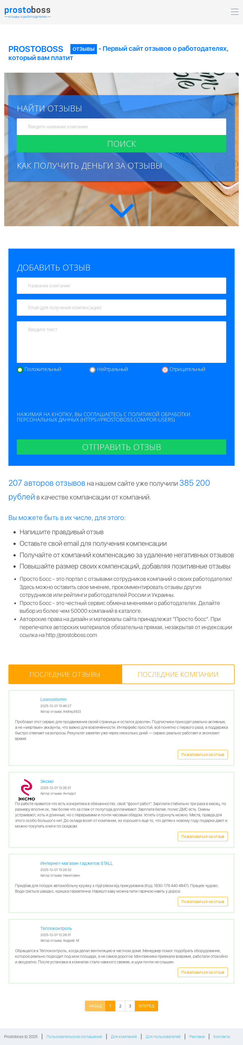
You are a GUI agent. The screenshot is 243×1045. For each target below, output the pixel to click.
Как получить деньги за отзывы (89, 165)
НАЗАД (95, 1006)
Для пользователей (163, 1036)
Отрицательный (187, 369)
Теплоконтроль (56, 928)
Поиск (121, 143)
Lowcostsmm (53, 699)
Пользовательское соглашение (74, 1036)
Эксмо (47, 781)
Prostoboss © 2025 (21, 1036)
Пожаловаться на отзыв (202, 754)
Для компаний (124, 1036)
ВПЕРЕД (146, 1006)
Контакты (222, 1036)
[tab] (65, 674)
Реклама (197, 1036)
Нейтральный (112, 369)
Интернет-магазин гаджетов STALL (76, 863)
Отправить (121, 447)
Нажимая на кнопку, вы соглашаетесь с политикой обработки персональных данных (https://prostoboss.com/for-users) (103, 417)
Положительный (42, 369)
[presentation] (59, 395)
